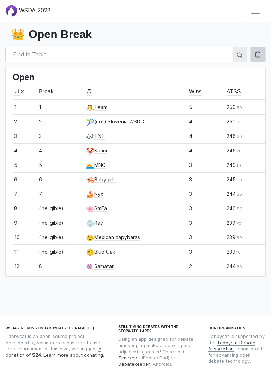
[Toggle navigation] (255, 11)
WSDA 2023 (28, 11)
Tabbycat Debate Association (231, 346)
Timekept (128, 358)
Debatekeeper (134, 364)
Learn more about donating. (73, 355)
